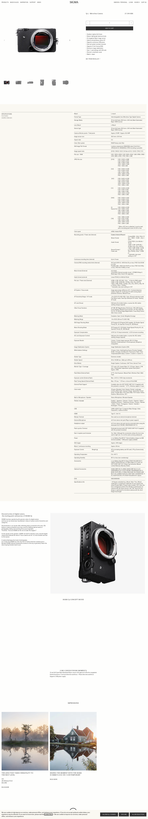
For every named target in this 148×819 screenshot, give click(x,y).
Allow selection (138, 814)
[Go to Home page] (74, 2)
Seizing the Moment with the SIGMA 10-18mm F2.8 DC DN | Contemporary (66, 774)
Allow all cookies (109, 814)
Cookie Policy (48, 814)
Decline (124, 814)
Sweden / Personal (120, 2)
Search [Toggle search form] (137, 2)
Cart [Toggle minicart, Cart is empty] (143, 2)
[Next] (70, 40)
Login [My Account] (131, 2)
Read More (5, 787)
